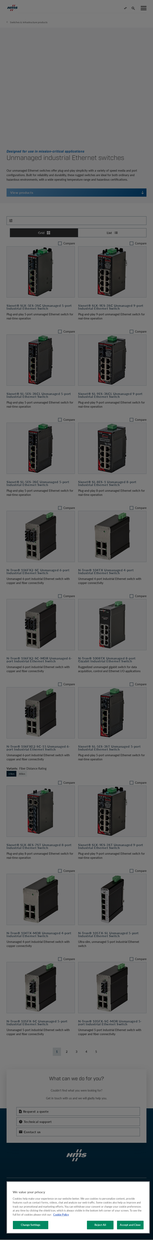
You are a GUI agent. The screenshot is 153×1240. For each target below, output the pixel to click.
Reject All (100, 1225)
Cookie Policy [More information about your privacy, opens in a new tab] (61, 1214)
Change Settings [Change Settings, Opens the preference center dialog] (30, 1225)
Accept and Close (130, 1225)
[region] (78, 1207)
